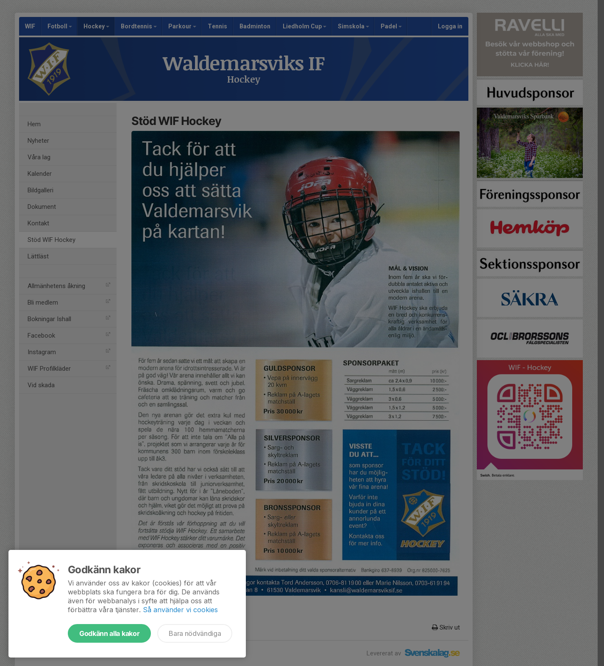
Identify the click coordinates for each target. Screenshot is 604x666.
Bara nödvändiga (195, 633)
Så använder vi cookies (180, 609)
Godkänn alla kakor (109, 633)
